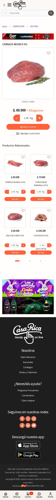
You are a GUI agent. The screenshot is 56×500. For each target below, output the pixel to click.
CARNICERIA (18, 26)
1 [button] (17, 261)
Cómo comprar (28, 400)
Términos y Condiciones (28, 475)
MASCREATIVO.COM (32, 485)
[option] (28, 73)
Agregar (15, 199)
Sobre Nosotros (28, 357)
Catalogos (28, 367)
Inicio (4, 26)
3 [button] (40, 261)
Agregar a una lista (28, 133)
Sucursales (28, 362)
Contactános (28, 395)
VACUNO (34, 26)
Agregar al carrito (28, 126)
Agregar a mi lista (28, 50)
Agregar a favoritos (15, 154)
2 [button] (29, 261)
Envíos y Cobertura (28, 372)
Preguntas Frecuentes (28, 390)
